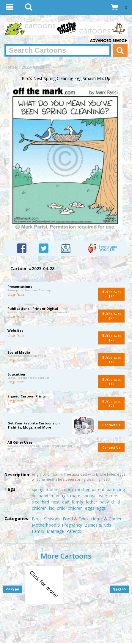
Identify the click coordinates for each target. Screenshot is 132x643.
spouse (90, 495)
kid (51, 508)
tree (113, 495)
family (77, 502)
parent (98, 489)
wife (103, 495)
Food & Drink (76, 519)
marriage (59, 495)
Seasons (52, 519)
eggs (89, 508)
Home (10, 67)
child (115, 502)
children (39, 508)
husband (40, 495)
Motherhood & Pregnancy (57, 525)
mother (53, 489)
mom (67, 489)
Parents (73, 531)
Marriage (55, 531)
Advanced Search (109, 41)
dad (65, 502)
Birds (37, 519)
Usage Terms (15, 294)
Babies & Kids (97, 525)
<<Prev (12, 589)
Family (38, 531)
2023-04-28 (32, 67)
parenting (116, 489)
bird (45, 502)
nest (55, 502)
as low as (109, 294)
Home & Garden (106, 519)
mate (75, 495)
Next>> (119, 589)
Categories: (16, 518)
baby (104, 502)
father (91, 502)
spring (37, 489)
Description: (17, 474)
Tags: (10, 489)
